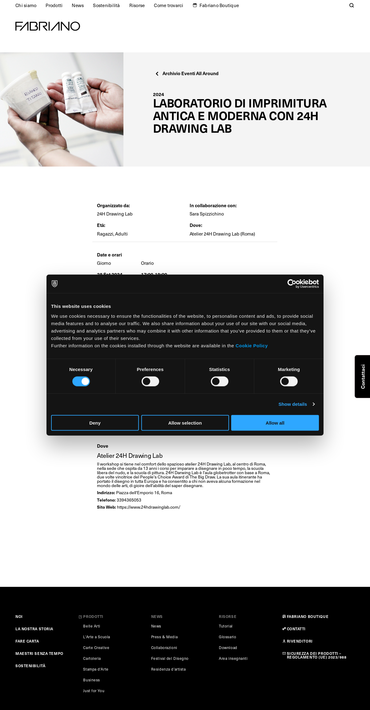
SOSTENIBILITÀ (30, 665)
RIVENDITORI (300, 641)
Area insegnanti (233, 658)
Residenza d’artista (168, 669)
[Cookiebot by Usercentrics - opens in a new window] (292, 283)
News (78, 5)
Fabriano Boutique (219, 5)
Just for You (93, 690)
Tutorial (225, 626)
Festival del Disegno (170, 658)
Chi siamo (25, 5)
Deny (95, 422)
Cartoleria (92, 658)
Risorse (137, 5)
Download (228, 647)
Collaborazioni (164, 647)
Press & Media (164, 636)
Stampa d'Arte (95, 669)
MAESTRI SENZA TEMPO (39, 653)
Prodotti (54, 5)
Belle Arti (91, 626)
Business (91, 680)
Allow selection (185, 422)
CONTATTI (296, 628)
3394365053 (129, 500)
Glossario (227, 636)
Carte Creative (96, 647)
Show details (293, 404)
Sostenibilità (106, 5)
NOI (19, 616)
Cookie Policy (251, 345)
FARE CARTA (27, 641)
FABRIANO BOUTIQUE (308, 616)
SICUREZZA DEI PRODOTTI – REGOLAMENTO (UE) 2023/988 (317, 655)
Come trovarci (168, 5)
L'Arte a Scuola (96, 636)
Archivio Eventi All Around (187, 73)
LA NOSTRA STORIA (34, 628)
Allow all (275, 422)
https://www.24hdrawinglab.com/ (148, 507)
